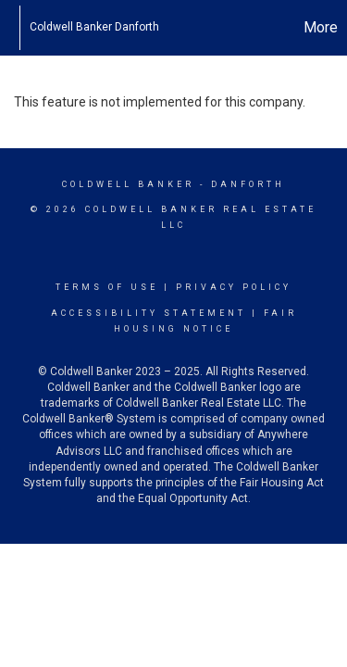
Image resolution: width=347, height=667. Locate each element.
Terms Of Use (107, 287)
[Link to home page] (9, 28)
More (321, 27)
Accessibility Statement (148, 313)
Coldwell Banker (128, 184)
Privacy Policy (233, 287)
